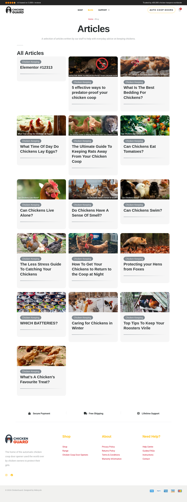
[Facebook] (12, 475)
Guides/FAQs (149, 451)
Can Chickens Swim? (145, 210)
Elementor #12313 (37, 67)
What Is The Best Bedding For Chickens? (140, 92)
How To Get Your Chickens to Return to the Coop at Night (92, 269)
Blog (90, 10)
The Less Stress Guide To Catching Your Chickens (38, 269)
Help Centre (149, 447)
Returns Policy (109, 451)
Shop (80, 10)
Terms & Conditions (112, 455)
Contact (147, 460)
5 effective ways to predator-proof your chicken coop (91, 92)
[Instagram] (6, 475)
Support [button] (103, 10)
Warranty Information (113, 460)
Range (65, 451)
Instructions (149, 455)
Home (90, 19)
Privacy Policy (109, 447)
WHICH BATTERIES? (40, 323)
